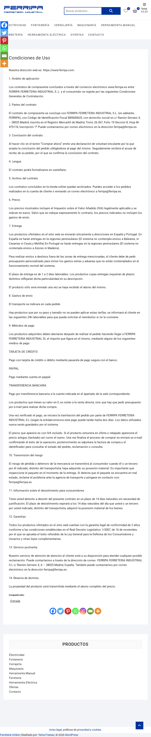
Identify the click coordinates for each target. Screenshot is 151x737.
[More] (98, 611)
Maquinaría (86, 25)
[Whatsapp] (75, 611)
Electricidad (15, 25)
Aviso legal (55, 729)
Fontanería (40, 25)
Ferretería (14, 34)
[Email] (90, 611)
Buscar (111, 11)
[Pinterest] (68, 611)
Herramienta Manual (118, 25)
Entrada (15, 600)
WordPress (71, 734)
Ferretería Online (10, 734)
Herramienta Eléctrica (47, 34)
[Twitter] (60, 611)
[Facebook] (53, 611)
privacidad (83, 729)
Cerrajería (63, 25)
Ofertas (77, 34)
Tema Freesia (46, 734)
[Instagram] (83, 611)
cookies (96, 729)
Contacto (96, 34)
